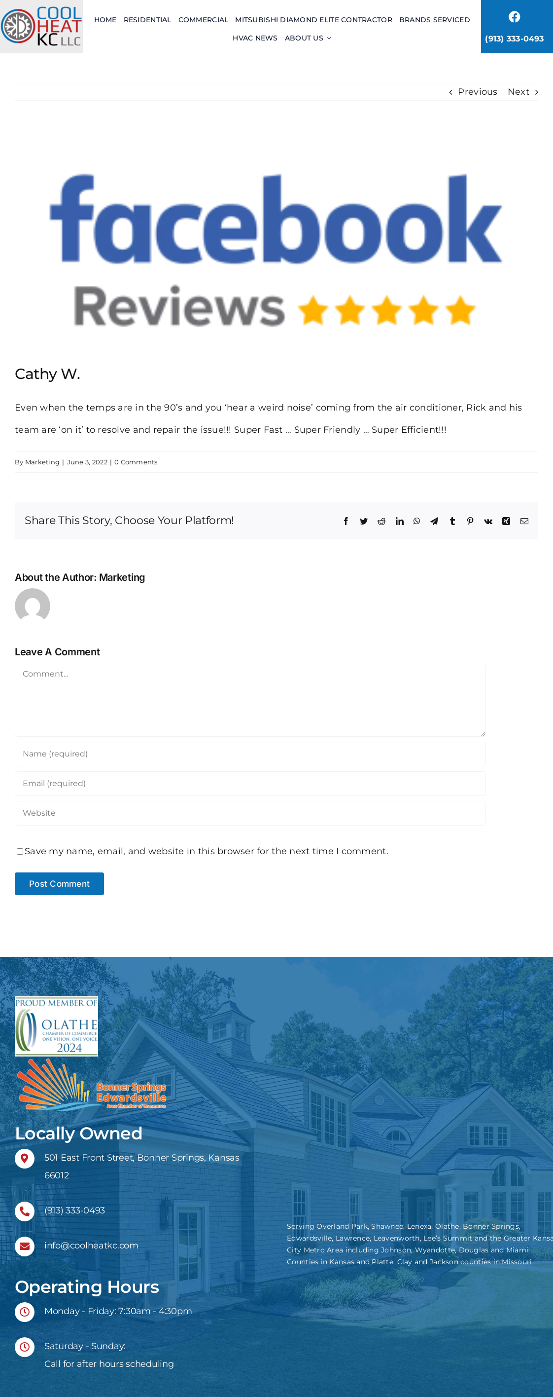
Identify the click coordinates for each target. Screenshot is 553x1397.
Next (518, 91)
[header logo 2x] (41, 9)
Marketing (42, 462)
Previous (477, 91)
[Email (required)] (250, 783)
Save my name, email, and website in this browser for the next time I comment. (206, 851)
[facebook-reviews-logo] (276, 247)
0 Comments (136, 462)
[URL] (250, 813)
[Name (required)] (250, 754)
